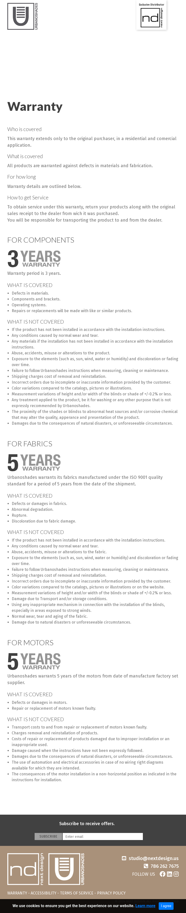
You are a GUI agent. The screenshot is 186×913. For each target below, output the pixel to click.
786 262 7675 (165, 866)
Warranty (35, 106)
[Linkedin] (169, 874)
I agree (166, 907)
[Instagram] (176, 874)
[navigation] (93, 899)
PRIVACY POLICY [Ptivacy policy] (111, 893)
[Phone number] (161, 866)
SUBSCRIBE (48, 836)
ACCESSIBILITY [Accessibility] (43, 893)
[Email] (150, 858)
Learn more (146, 907)
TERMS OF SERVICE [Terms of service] (76, 893)
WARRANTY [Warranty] (17, 893)
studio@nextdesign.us (154, 858)
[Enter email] (103, 836)
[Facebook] (163, 874)
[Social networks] (155, 873)
